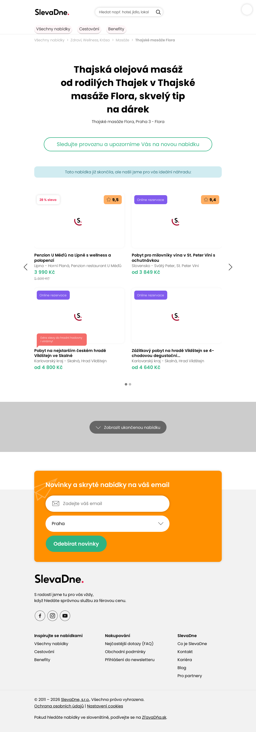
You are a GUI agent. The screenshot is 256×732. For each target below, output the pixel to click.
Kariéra (185, 660)
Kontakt (185, 652)
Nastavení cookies (105, 706)
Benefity (106, 29)
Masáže (122, 40)
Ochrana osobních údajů (59, 706)
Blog (182, 668)
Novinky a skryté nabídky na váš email (108, 485)
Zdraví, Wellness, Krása (90, 40)
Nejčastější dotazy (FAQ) (129, 644)
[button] (25, 267)
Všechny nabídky (51, 29)
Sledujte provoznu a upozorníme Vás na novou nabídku (128, 144)
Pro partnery (190, 676)
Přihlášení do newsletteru (129, 660)
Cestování (83, 29)
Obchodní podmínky (125, 652)
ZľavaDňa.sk (154, 717)
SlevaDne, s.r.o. (75, 699)
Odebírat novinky (78, 543)
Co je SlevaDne (192, 644)
